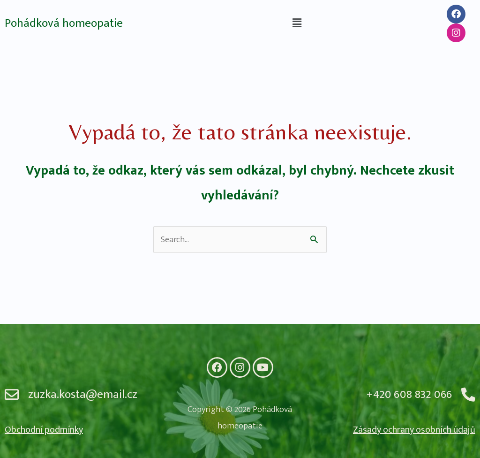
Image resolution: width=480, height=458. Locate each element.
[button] (297, 23)
